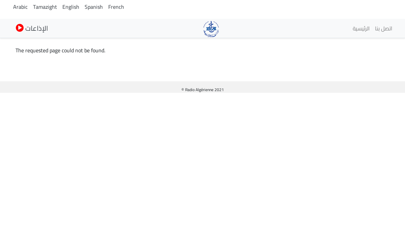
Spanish (94, 7)
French (116, 7)
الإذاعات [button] (32, 28)
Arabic (20, 7)
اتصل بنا (383, 28)
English (70, 7)
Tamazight (45, 7)
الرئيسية (361, 28)
